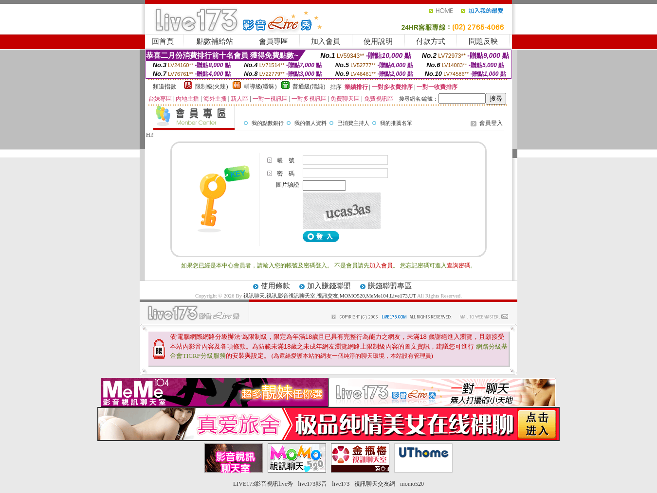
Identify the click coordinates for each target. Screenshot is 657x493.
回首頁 (163, 41)
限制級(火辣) (211, 86)
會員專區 (273, 41)
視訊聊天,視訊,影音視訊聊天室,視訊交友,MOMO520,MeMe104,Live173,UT (329, 296)
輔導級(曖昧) (260, 86)
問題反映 (483, 41)
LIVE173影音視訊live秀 (263, 483)
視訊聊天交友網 (374, 483)
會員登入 (491, 123)
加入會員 (325, 41)
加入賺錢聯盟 (329, 286)
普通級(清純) (309, 86)
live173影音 (312, 483)
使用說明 (378, 41)
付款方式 (430, 41)
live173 (340, 483)
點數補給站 (215, 41)
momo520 (412, 483)
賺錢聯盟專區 (390, 286)
